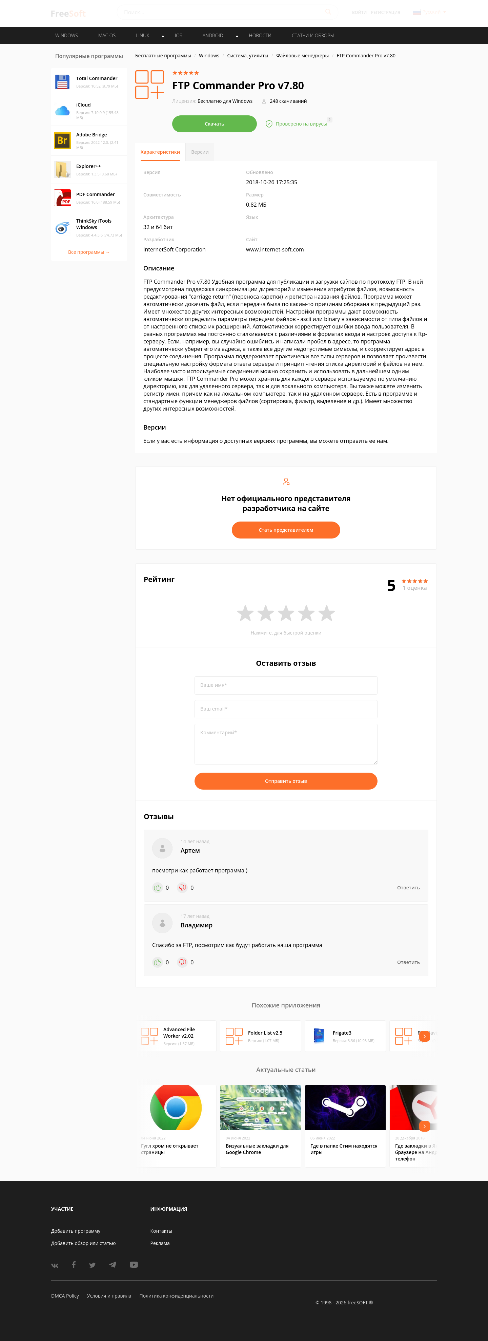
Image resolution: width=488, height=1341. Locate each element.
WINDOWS (66, 35)
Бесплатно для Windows (225, 101)
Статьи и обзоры (313, 35)
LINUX (142, 35)
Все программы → (89, 252)
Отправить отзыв (286, 781)
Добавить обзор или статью (83, 1243)
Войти (359, 12)
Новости (260, 35)
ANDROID (213, 35)
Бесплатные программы (163, 55)
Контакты (161, 1231)
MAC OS (107, 35)
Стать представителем (286, 530)
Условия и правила (109, 1295)
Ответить (408, 887)
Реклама (160, 1243)
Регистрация (385, 12)
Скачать (214, 123)
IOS (178, 35)
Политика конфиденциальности (176, 1295)
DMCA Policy (65, 1295)
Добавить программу (75, 1231)
